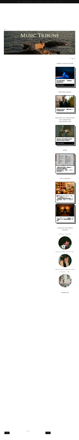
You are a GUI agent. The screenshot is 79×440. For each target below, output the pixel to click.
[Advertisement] (39, 14)
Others (60, 1)
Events (54, 1)
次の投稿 (7, 432)
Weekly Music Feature (27, 1)
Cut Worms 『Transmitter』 (65, 234)
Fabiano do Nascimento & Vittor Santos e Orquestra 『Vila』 (65, 270)
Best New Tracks (39, 1)
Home (18, 1)
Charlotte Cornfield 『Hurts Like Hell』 (64, 251)
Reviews (48, 1)
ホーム (28, 431)
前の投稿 (48, 432)
